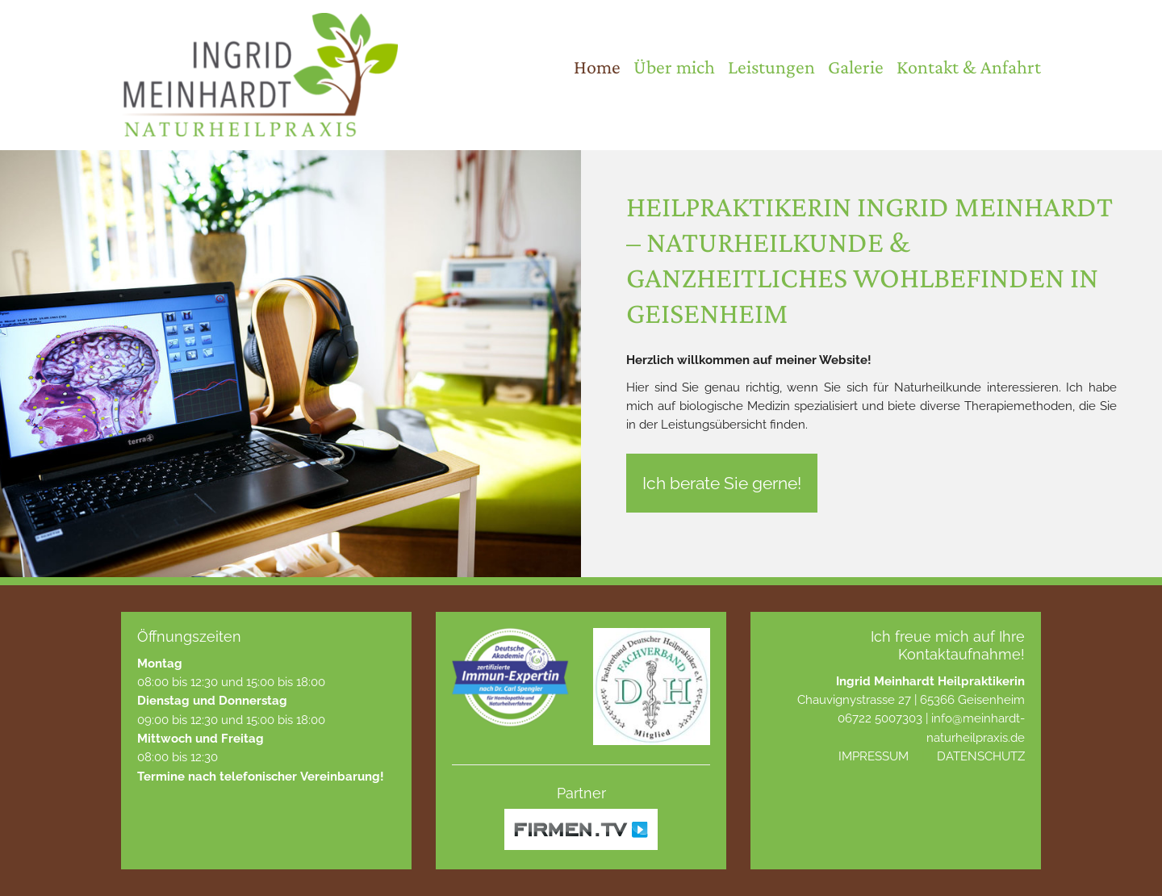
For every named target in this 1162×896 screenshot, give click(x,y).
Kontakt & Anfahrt (969, 66)
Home (597, 66)
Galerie (856, 66)
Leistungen (771, 66)
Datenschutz (981, 756)
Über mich (674, 66)
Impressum (873, 756)
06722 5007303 (880, 718)
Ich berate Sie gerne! (721, 483)
